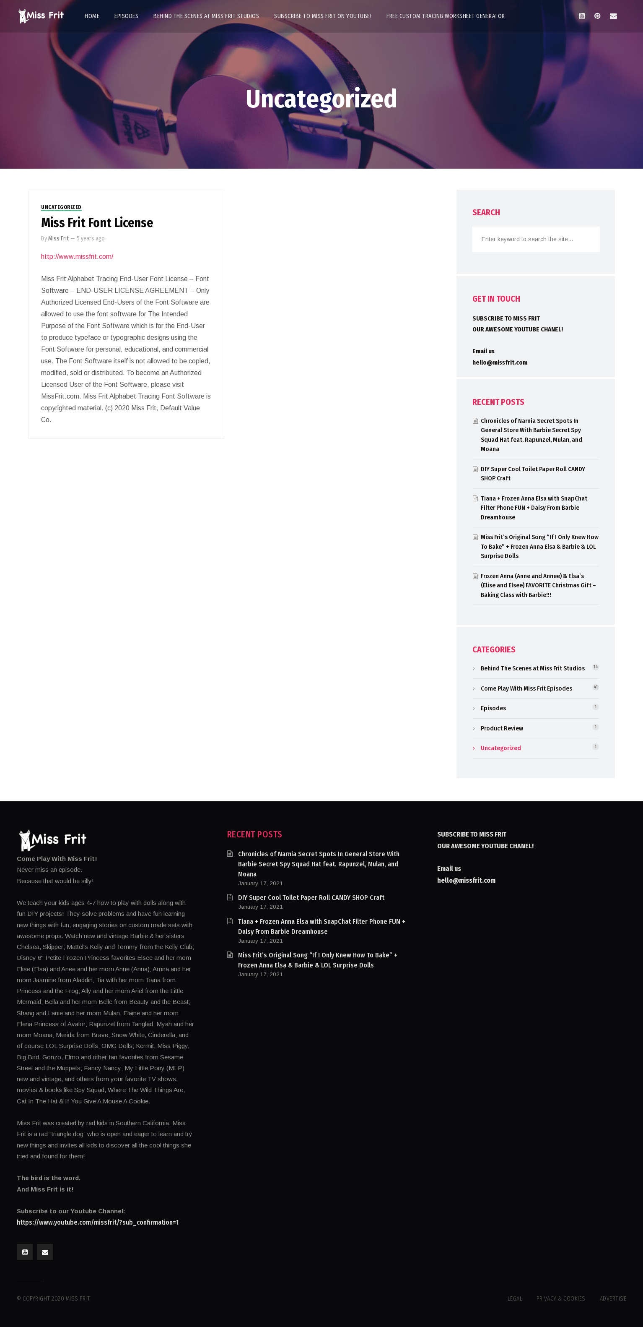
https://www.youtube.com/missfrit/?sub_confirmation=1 (98, 1222)
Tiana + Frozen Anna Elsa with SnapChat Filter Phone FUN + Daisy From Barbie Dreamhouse (534, 508)
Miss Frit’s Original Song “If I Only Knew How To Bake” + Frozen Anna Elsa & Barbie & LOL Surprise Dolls (540, 546)
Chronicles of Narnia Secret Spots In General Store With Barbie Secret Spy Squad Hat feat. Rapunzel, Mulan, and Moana (318, 864)
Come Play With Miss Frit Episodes (526, 688)
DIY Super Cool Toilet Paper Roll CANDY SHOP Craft (311, 898)
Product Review (502, 728)
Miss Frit (58, 238)
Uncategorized (61, 207)
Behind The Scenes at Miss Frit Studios (533, 668)
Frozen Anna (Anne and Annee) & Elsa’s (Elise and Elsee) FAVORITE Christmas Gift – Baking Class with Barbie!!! (538, 585)
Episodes (493, 708)
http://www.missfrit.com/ (77, 256)
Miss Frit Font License (97, 222)
